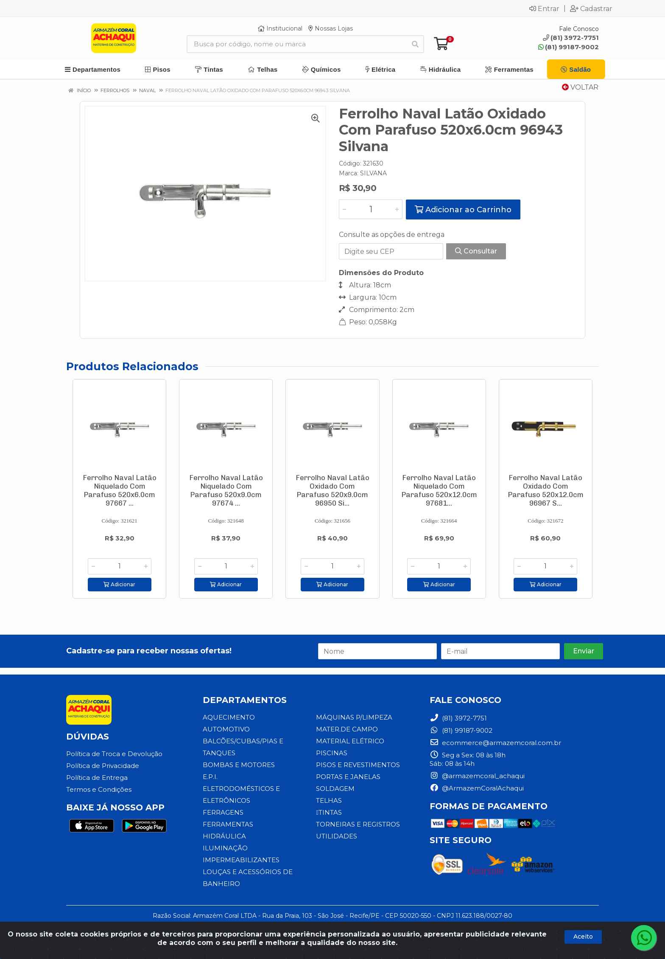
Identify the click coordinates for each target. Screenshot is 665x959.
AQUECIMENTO (229, 717)
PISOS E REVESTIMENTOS (358, 765)
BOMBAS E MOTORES (239, 765)
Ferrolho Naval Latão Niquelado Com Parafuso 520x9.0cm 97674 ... (226, 490)
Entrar (544, 8)
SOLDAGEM (335, 789)
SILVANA (373, 173)
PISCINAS (331, 753)
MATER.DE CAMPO (347, 729)
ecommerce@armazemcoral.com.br (495, 743)
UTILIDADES (336, 836)
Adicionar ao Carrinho (463, 209)
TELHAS (329, 800)
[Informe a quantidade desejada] (370, 209)
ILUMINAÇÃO (225, 848)
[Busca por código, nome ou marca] (297, 44)
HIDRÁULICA (224, 836)
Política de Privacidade (102, 766)
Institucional (280, 28)
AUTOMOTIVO (226, 729)
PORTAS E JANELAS (348, 777)
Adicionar (119, 584)
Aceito (583, 936)
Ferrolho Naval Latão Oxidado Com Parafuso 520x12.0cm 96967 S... (546, 490)
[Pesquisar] (415, 44)
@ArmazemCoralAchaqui (477, 788)
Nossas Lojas (330, 28)
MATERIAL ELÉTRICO (350, 741)
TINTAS (328, 812)
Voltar (580, 87)
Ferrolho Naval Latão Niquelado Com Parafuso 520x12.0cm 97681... (439, 490)
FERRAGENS (223, 812)
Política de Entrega (97, 777)
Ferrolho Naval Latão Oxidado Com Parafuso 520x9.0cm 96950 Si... (332, 490)
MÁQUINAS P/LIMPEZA (354, 717)
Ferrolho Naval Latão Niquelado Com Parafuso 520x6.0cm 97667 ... (119, 490)
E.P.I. (210, 777)
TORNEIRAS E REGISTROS (358, 824)
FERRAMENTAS (228, 824)
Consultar (476, 251)
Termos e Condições (98, 789)
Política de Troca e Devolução (114, 754)
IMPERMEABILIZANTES (241, 860)
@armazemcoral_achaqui (477, 776)
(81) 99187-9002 (568, 47)
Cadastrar (591, 8)
